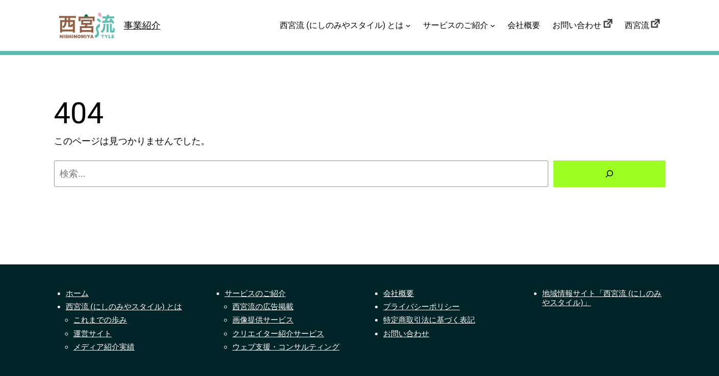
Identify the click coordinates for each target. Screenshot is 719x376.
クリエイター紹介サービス (278, 333)
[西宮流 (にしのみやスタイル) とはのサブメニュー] (408, 25)
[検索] (609, 173)
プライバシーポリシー (421, 306)
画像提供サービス (263, 320)
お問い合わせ (406, 333)
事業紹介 (142, 25)
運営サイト (92, 333)
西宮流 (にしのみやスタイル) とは (124, 306)
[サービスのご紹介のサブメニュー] (492, 25)
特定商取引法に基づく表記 (429, 320)
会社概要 (398, 293)
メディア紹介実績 (104, 347)
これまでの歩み (100, 320)
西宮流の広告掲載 (263, 306)
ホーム (77, 293)
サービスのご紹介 (255, 293)
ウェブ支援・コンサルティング (285, 347)
